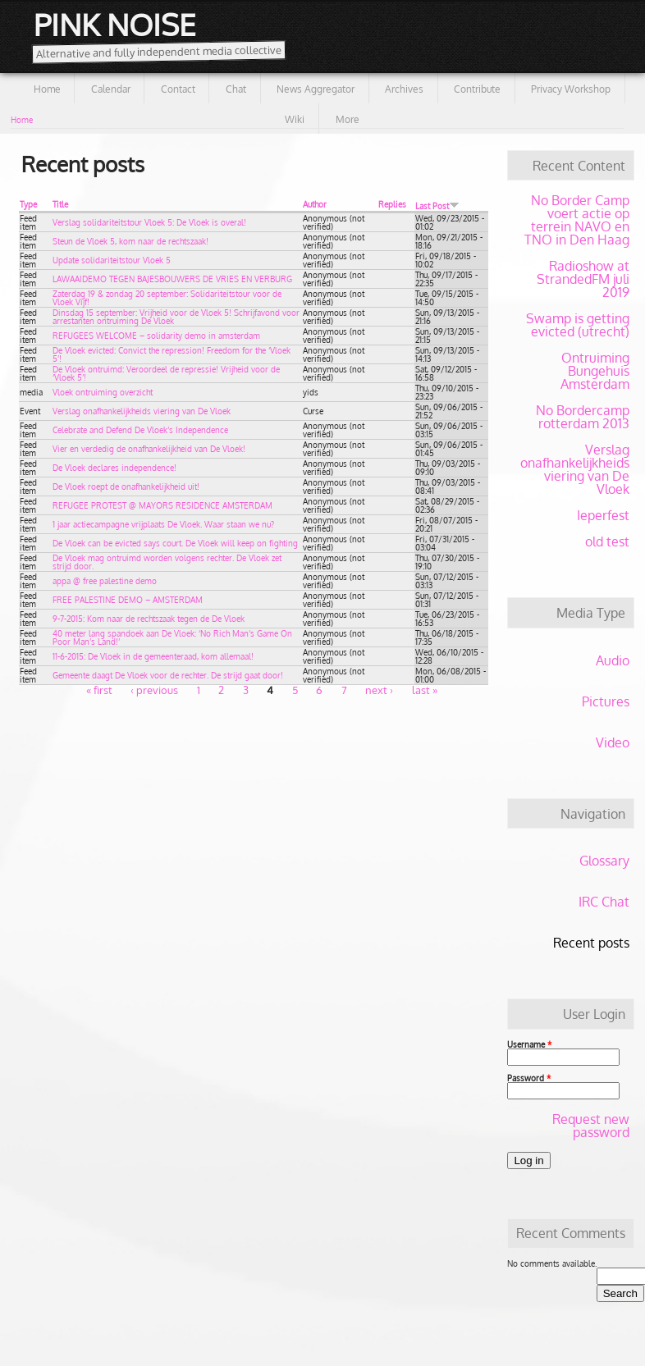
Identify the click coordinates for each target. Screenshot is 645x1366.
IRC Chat (604, 901)
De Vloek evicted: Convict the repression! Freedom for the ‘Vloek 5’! (171, 354)
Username (529, 1044)
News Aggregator (316, 89)
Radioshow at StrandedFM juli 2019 (583, 279)
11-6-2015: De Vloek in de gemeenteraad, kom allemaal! (153, 656)
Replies (392, 204)
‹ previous (154, 690)
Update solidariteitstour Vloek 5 (112, 260)
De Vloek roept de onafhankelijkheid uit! (126, 486)
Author (315, 204)
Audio (612, 660)
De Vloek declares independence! (114, 468)
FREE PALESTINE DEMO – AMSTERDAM (128, 600)
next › (379, 690)
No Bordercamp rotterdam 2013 (582, 417)
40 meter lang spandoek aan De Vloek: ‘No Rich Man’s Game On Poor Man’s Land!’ (172, 637)
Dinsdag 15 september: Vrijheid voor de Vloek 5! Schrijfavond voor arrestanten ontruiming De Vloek (176, 317)
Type (28, 204)
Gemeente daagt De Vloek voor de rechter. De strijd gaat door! (168, 675)
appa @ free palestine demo (105, 581)
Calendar (110, 89)
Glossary (604, 860)
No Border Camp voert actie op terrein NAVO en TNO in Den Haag (576, 220)
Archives (404, 89)
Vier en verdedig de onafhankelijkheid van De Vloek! (149, 449)
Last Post (437, 206)
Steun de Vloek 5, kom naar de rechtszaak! (130, 241)
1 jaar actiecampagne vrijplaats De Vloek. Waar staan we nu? (163, 524)
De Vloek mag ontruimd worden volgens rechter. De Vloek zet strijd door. (167, 562)
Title (60, 204)
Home (47, 89)
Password (529, 1078)
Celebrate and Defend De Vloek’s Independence (140, 430)
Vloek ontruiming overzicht (103, 392)
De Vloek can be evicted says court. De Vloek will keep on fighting (175, 543)
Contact (178, 89)
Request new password (590, 1125)
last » (424, 690)
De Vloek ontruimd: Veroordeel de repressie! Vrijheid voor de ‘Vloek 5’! (166, 373)
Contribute (477, 89)
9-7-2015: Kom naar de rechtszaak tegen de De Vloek (149, 619)
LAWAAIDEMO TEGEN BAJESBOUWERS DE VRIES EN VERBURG (172, 279)
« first (99, 690)
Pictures (605, 701)
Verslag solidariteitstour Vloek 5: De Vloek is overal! (149, 222)
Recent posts (591, 942)
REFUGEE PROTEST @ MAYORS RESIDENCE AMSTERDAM (162, 505)
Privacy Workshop (571, 89)
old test (607, 541)
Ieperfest (603, 515)
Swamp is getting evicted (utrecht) (577, 325)
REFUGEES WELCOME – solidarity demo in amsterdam (156, 335)
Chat (236, 89)
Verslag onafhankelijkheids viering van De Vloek (142, 411)
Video (612, 742)
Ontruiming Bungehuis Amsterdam (594, 371)
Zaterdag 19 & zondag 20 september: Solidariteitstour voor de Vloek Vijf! (167, 298)
